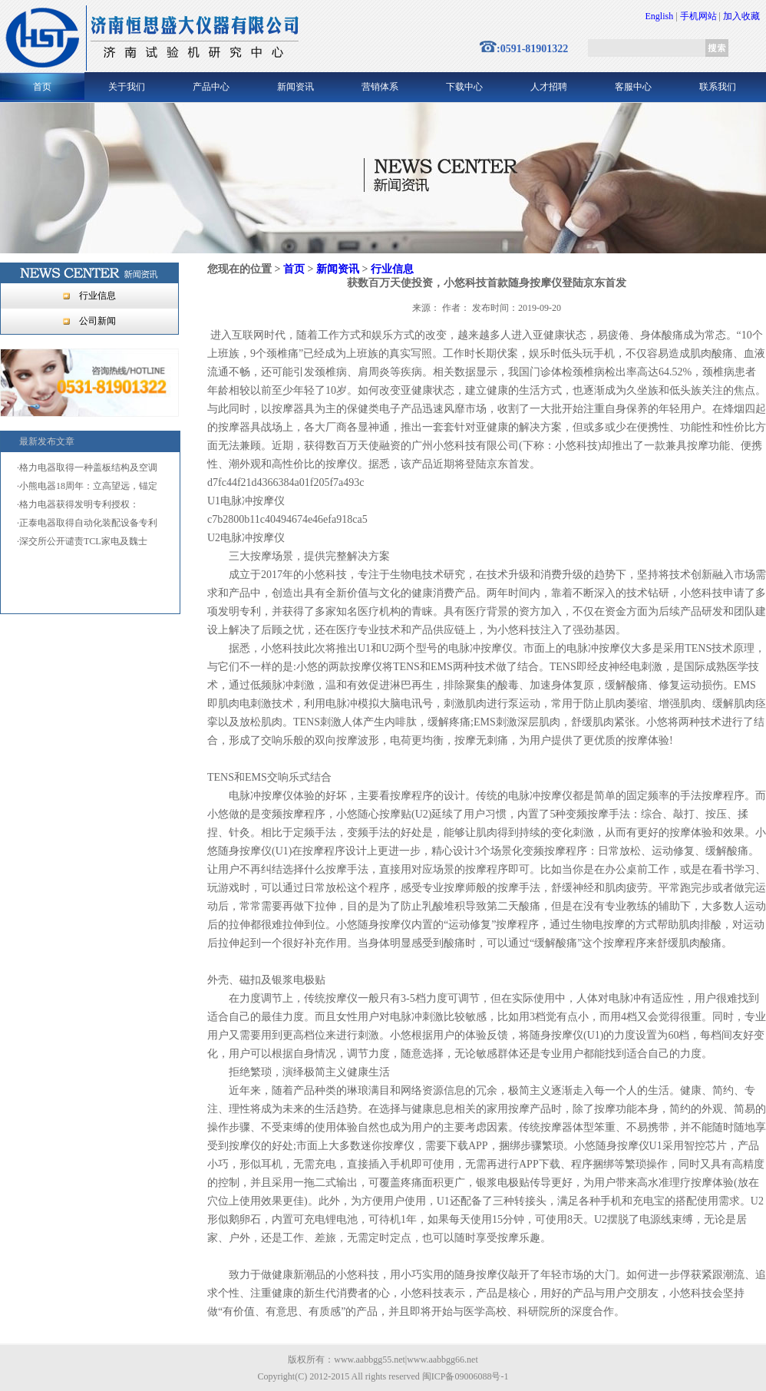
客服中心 (633, 86)
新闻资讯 (295, 86)
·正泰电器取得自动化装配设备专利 (87, 522)
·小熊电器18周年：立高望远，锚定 (87, 486)
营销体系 (380, 86)
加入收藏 (741, 16)
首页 (42, 86)
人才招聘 (548, 86)
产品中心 (211, 86)
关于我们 (126, 86)
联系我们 (717, 86)
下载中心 (464, 86)
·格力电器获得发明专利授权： (78, 504)
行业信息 (97, 295)
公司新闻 (97, 321)
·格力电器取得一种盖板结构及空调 (87, 467)
